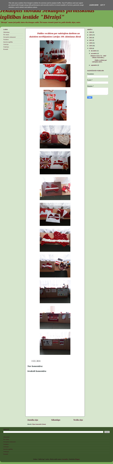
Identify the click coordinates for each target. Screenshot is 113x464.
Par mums (6, 34)
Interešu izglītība (8, 42)
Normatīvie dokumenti (9, 37)
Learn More (93, 5)
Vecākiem (6, 39)
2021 (90, 40)
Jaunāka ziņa (32, 420)
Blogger (77, 459)
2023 (90, 35)
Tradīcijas (6, 47)
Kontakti (5, 49)
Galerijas (6, 44)
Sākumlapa (55, 420)
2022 (90, 37)
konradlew (65, 459)
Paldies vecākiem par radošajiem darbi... (99, 61)
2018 (90, 48)
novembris (94, 53)
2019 (90, 45)
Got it (102, 5)
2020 (90, 43)
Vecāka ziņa (78, 420)
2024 (90, 32)
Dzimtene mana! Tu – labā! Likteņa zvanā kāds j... (98, 56)
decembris (94, 51)
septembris (94, 65)
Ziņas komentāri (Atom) (39, 424)
